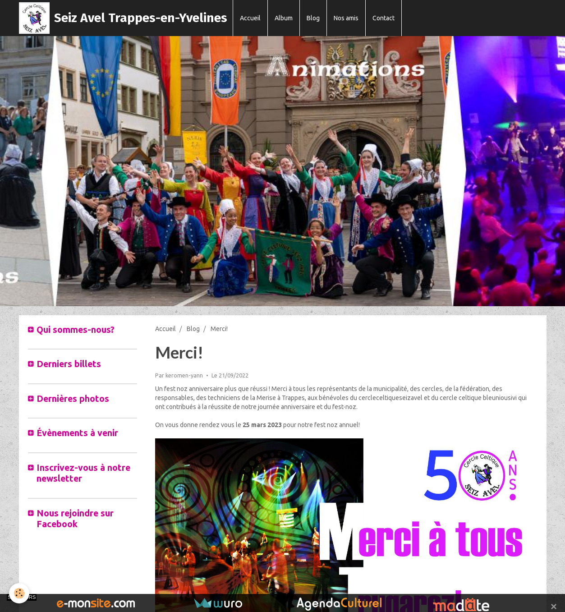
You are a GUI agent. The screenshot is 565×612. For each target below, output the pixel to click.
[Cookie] (19, 593)
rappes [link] (295, 397)
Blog (313, 18)
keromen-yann (184, 375)
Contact (383, 18)
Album (284, 18)
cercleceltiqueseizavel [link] (390, 397)
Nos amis (346, 18)
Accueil (250, 18)
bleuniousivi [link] (500, 397)
